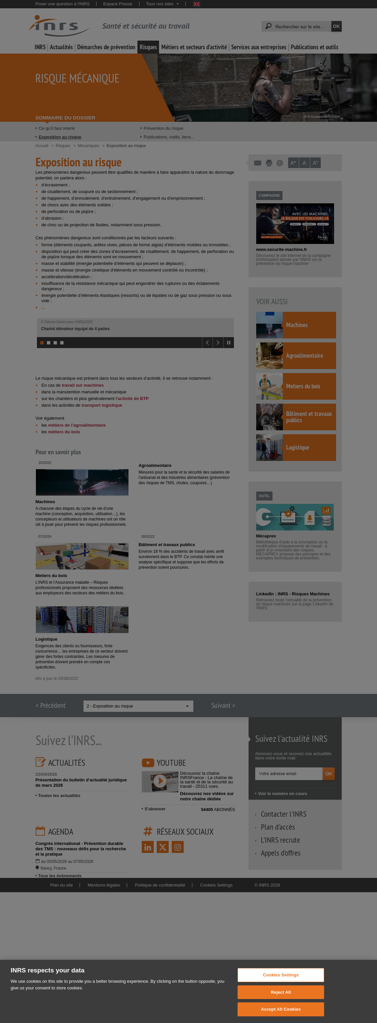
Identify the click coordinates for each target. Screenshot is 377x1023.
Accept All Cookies (281, 1014)
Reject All (281, 997)
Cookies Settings (281, 980)
